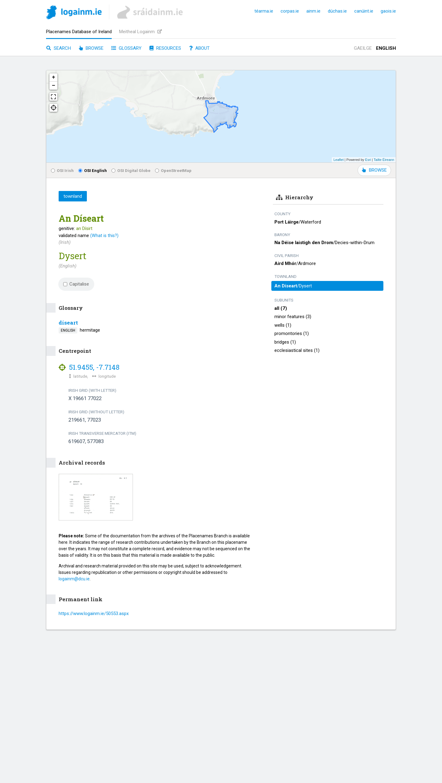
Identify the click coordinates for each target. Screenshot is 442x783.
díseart (68, 322)
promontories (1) (291, 333)
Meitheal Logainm (140, 31)
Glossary (126, 48)
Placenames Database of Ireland (79, 31)
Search (58, 48)
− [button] (53, 85)
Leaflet (338, 160)
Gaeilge (363, 48)
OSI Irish (62, 170)
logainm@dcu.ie (74, 578)
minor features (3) (292, 316)
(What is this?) (104, 235)
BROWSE (374, 170)
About (199, 48)
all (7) (280, 308)
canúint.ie (363, 11)
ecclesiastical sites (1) (297, 350)
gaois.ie (388, 11)
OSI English (92, 170)
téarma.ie (263, 11)
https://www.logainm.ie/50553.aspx (94, 613)
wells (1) (282, 325)
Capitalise (76, 284)
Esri (368, 160)
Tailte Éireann (384, 160)
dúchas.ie (337, 11)
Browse (91, 48)
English (386, 48)
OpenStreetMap (173, 170)
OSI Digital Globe (130, 170)
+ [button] (53, 77)
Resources (165, 48)
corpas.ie (290, 11)
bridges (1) (285, 342)
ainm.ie (313, 11)
